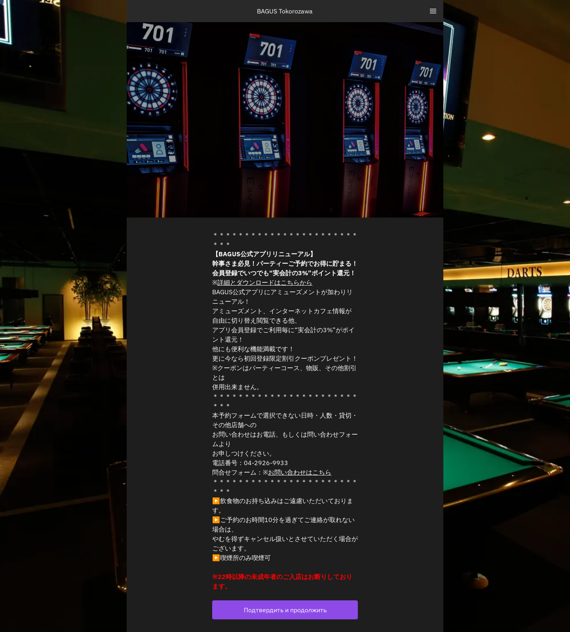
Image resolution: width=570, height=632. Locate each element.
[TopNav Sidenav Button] (433, 11)
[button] (285, 610)
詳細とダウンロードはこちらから (264, 282)
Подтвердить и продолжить (285, 610)
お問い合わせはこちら (299, 472)
